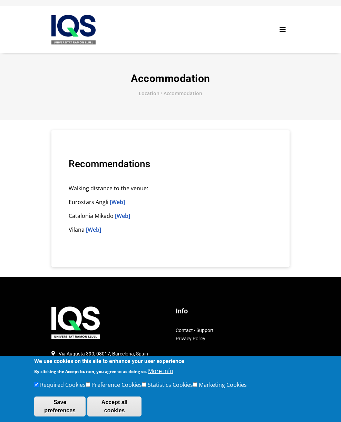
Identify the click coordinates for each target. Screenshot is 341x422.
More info (160, 374)
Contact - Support (195, 330)
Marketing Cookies (223, 388)
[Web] (117, 202)
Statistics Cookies (170, 388)
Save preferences (60, 409)
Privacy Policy (190, 338)
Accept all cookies (114, 409)
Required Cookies (63, 388)
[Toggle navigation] (283, 30)
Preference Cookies (116, 388)
